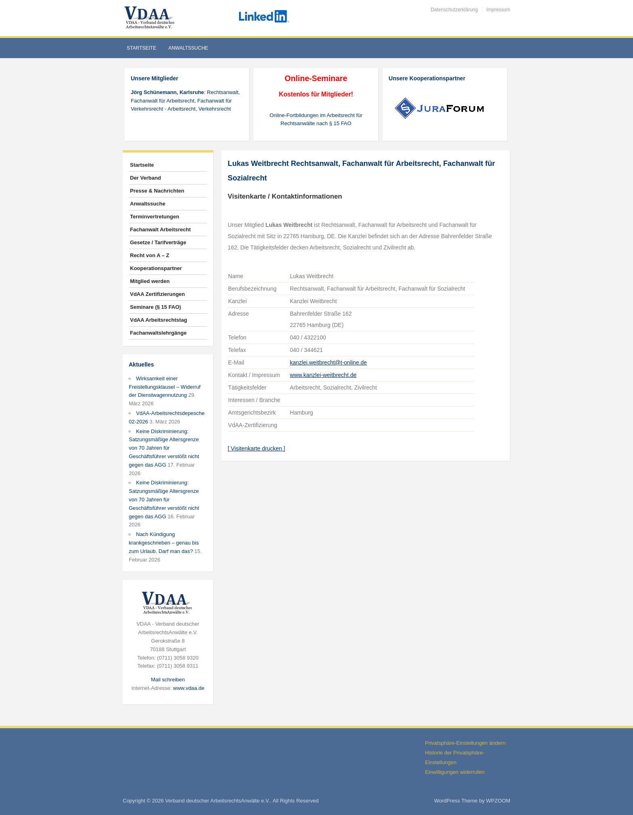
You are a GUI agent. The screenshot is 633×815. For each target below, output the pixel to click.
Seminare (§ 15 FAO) (155, 307)
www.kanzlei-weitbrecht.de (323, 375)
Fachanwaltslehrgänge (158, 333)
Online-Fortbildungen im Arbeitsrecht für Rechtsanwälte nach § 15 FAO (316, 119)
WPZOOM (498, 801)
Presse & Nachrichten (157, 191)
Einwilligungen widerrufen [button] (454, 772)
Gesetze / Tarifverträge (158, 242)
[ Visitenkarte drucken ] (256, 448)
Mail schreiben (168, 680)
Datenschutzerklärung (454, 10)
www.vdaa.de (188, 688)
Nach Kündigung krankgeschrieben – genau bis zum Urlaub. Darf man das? (164, 542)
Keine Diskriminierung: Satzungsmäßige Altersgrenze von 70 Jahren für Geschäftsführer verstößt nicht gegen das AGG (164, 448)
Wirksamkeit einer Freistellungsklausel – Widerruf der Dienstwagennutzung (165, 386)
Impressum (498, 10)
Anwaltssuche (188, 48)
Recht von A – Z (149, 255)
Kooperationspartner (156, 268)
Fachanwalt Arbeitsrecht (160, 229)
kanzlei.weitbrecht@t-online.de (328, 362)
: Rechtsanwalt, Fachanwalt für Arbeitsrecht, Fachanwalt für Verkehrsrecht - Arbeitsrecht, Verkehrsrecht (185, 100)
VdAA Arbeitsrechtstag (158, 320)
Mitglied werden (150, 281)
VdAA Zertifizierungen (157, 294)
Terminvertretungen (154, 217)
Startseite (141, 48)
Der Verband (145, 178)
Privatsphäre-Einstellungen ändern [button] (465, 743)
